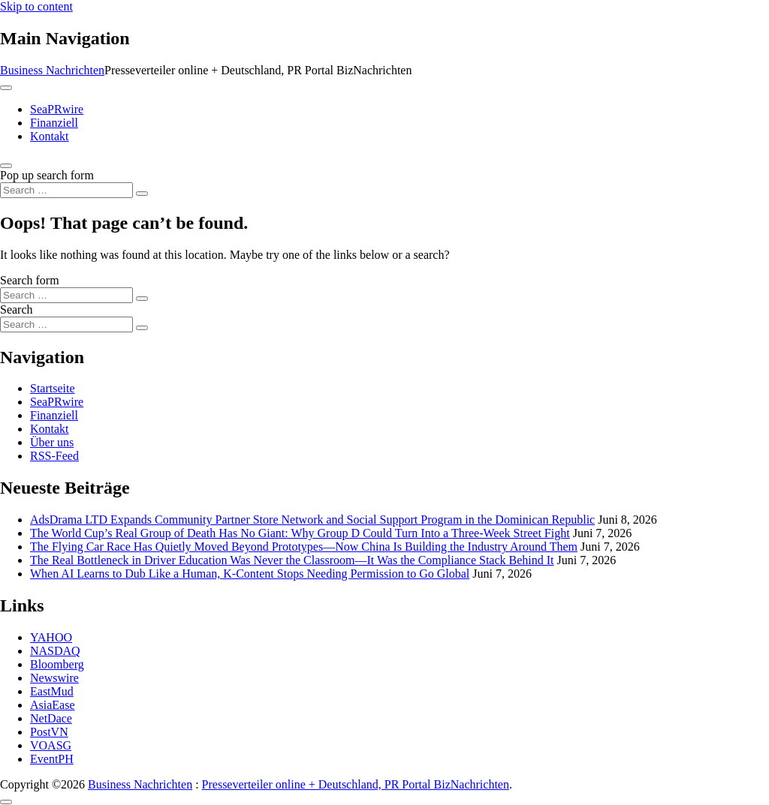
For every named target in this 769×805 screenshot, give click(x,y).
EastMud (52, 691)
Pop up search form (47, 175)
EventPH (52, 758)
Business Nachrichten (52, 70)
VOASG (50, 745)
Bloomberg (57, 664)
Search (16, 309)
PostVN (49, 731)
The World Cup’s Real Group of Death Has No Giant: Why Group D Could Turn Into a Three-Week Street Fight (300, 533)
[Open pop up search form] (6, 166)
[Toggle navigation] (6, 88)
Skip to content (36, 6)
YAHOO (51, 637)
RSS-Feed (54, 455)
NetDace (51, 718)
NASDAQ (55, 650)
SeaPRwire (56, 109)
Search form (29, 280)
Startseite (52, 388)
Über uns (52, 442)
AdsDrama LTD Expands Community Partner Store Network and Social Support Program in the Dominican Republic (312, 519)
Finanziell (54, 122)
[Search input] (66, 190)
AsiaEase (52, 704)
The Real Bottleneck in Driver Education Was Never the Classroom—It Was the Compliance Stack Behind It (292, 560)
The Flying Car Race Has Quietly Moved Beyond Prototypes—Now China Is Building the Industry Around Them (304, 546)
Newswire (54, 677)
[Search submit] (142, 193)
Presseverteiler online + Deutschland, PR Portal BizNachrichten (355, 784)
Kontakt (49, 136)
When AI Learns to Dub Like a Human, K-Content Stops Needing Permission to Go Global (249, 573)
